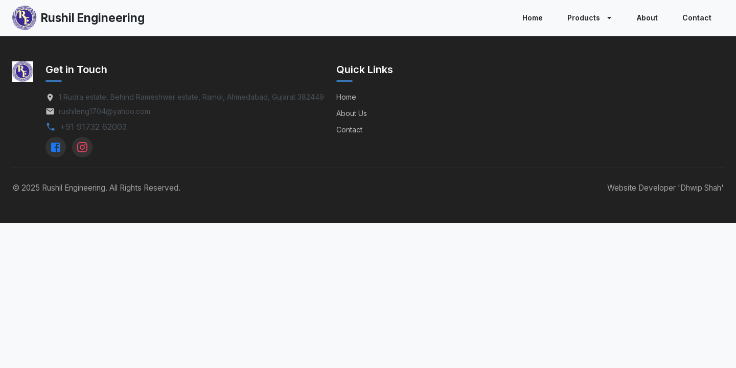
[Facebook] (55, 147)
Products (590, 18)
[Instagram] (82, 147)
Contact (696, 17)
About (647, 17)
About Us (351, 113)
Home (532, 17)
